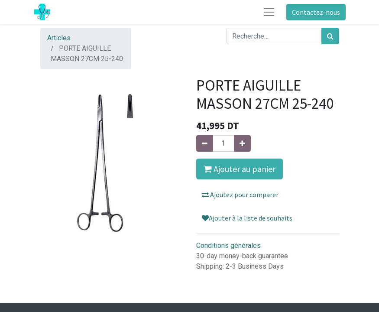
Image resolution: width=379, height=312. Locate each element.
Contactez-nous (316, 12)
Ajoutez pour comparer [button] (240, 194)
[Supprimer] (204, 143)
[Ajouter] (242, 143)
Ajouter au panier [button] (239, 168)
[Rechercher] (330, 36)
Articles (59, 38)
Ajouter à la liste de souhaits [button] (247, 218)
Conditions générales (228, 245)
